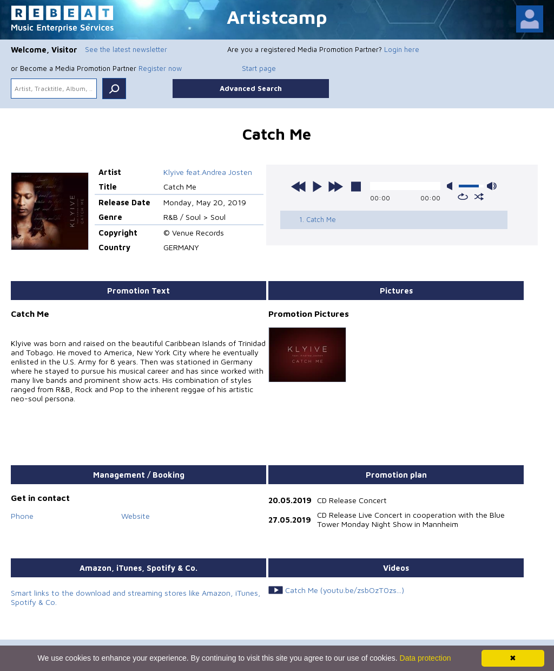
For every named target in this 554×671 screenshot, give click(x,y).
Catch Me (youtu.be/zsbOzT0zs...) (344, 590)
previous (298, 186)
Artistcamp (277, 16)
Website (135, 515)
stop (356, 186)
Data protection (425, 658)
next (335, 186)
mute (452, 186)
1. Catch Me (317, 219)
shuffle (479, 196)
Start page (259, 68)
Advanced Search (251, 88)
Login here (401, 49)
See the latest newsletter (126, 49)
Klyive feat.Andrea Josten (207, 172)
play (317, 186)
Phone (22, 515)
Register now (160, 68)
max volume (492, 186)
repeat (463, 196)
